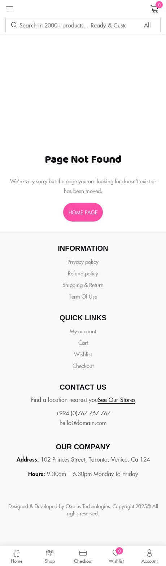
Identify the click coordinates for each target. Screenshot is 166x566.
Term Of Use (83, 296)
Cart (83, 342)
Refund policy (83, 273)
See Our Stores (116, 399)
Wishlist (83, 354)
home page (83, 212)
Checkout (83, 365)
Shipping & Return (83, 284)
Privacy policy (83, 261)
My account (83, 331)
